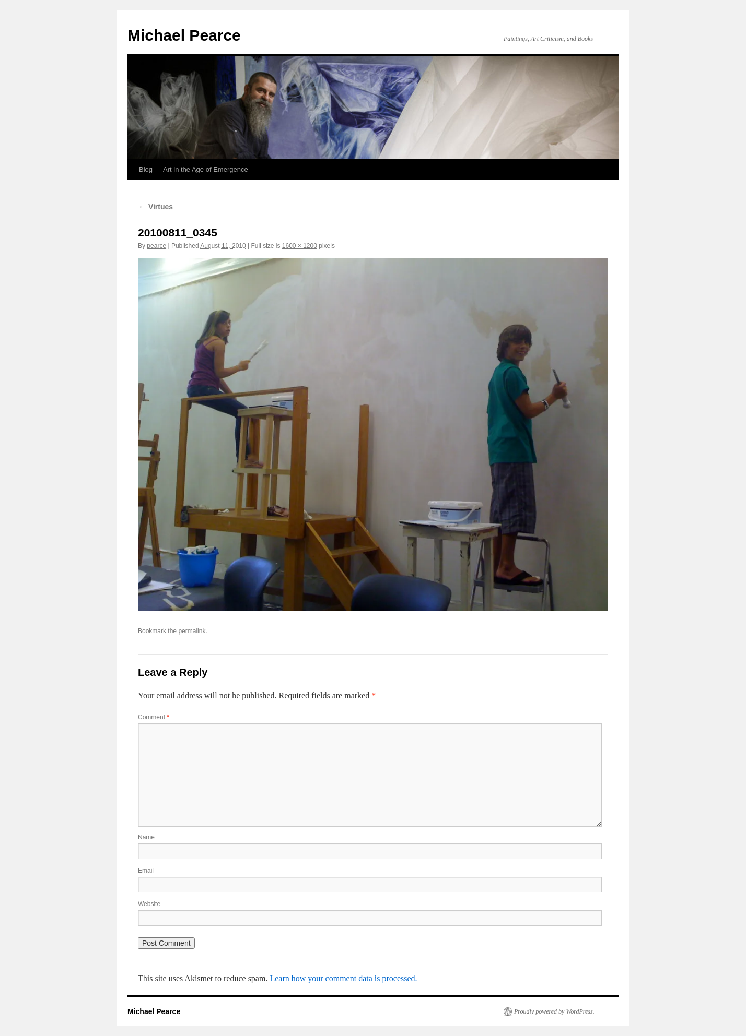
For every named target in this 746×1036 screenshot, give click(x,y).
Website (149, 904)
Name (146, 837)
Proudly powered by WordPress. (554, 1011)
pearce (156, 245)
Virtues (155, 207)
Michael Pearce (184, 35)
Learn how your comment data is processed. (343, 978)
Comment (153, 717)
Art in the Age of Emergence (205, 169)
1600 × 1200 (299, 245)
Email (146, 870)
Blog (146, 169)
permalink (191, 631)
